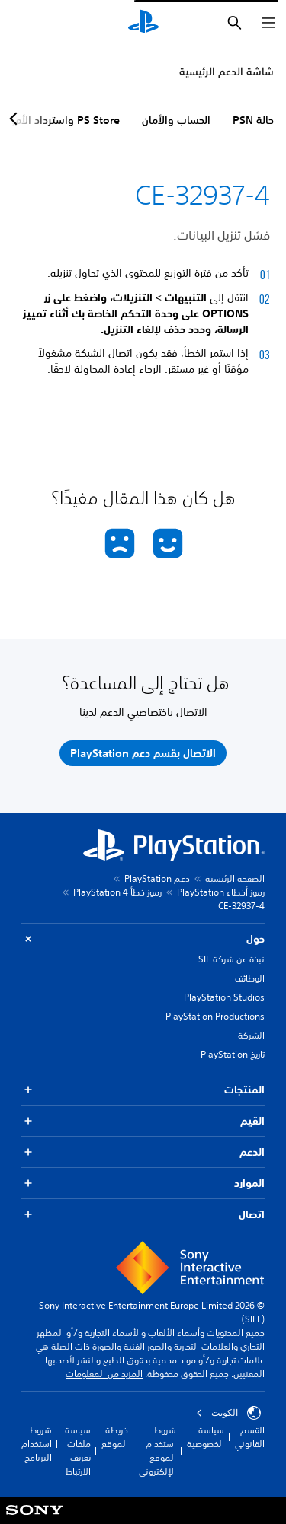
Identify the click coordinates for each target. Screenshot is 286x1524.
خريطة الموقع (114, 1437)
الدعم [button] (143, 1152)
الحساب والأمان (176, 120)
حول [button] (143, 939)
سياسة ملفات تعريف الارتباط (78, 1451)
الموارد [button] (143, 1183)
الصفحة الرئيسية (235, 878)
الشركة (251, 1035)
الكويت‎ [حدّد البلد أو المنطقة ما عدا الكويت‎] (228, 1413)
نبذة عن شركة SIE (231, 959)
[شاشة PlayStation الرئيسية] (143, 22)
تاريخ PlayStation (233, 1054)
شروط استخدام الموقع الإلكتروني (157, 1451)
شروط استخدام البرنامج (36, 1444)
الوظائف (250, 978)
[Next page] (16, 118)
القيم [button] (143, 1121)
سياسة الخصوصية (205, 1437)
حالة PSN (253, 120)
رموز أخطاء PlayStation (221, 892)
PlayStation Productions (215, 1016)
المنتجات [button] (143, 1090)
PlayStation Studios (224, 997)
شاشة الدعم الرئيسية (226, 71)
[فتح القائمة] (268, 23)
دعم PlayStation (157, 878)
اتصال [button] (143, 1214)
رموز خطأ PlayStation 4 (117, 892)
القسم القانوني (250, 1437)
